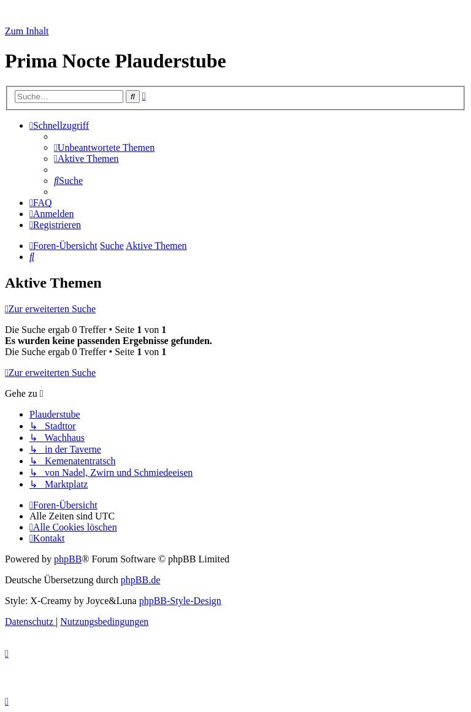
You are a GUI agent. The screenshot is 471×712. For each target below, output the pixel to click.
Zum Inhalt (27, 31)
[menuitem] (104, 147)
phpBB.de (140, 580)
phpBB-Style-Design (180, 600)
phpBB (68, 559)
